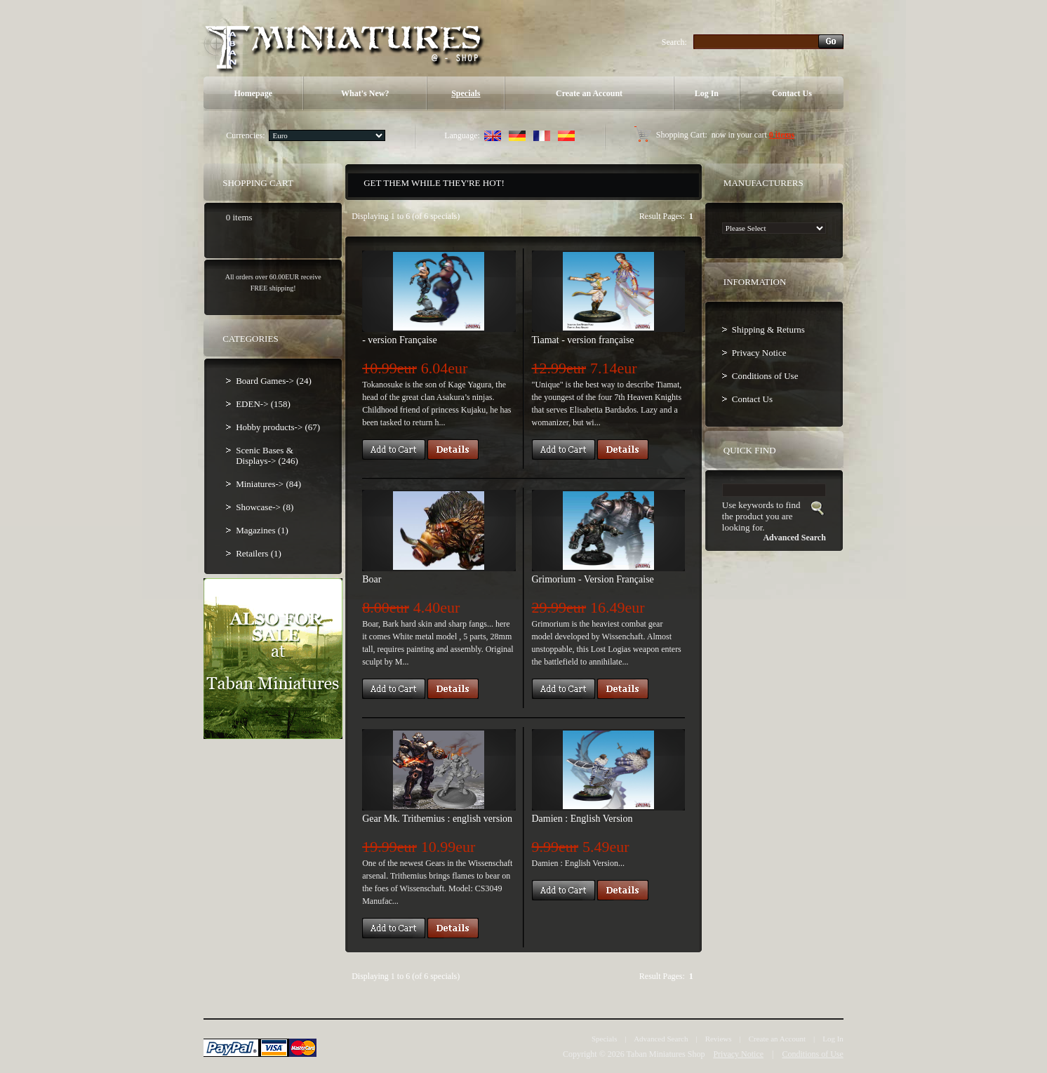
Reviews (718, 1038)
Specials (465, 93)
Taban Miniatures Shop (666, 1054)
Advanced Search (661, 1038)
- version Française (399, 340)
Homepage (253, 93)
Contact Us (792, 93)
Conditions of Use (765, 376)
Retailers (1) (258, 553)
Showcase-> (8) (264, 507)
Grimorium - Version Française (593, 579)
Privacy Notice (759, 352)
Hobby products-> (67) (278, 427)
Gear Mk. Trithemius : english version (437, 818)
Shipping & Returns (768, 329)
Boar (371, 579)
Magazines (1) (262, 530)
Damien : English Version (582, 818)
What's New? (365, 93)
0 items (781, 135)
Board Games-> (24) (274, 380)
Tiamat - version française (583, 340)
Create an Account (589, 93)
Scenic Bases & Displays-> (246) (267, 455)
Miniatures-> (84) (268, 484)
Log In (707, 93)
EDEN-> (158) (263, 404)
